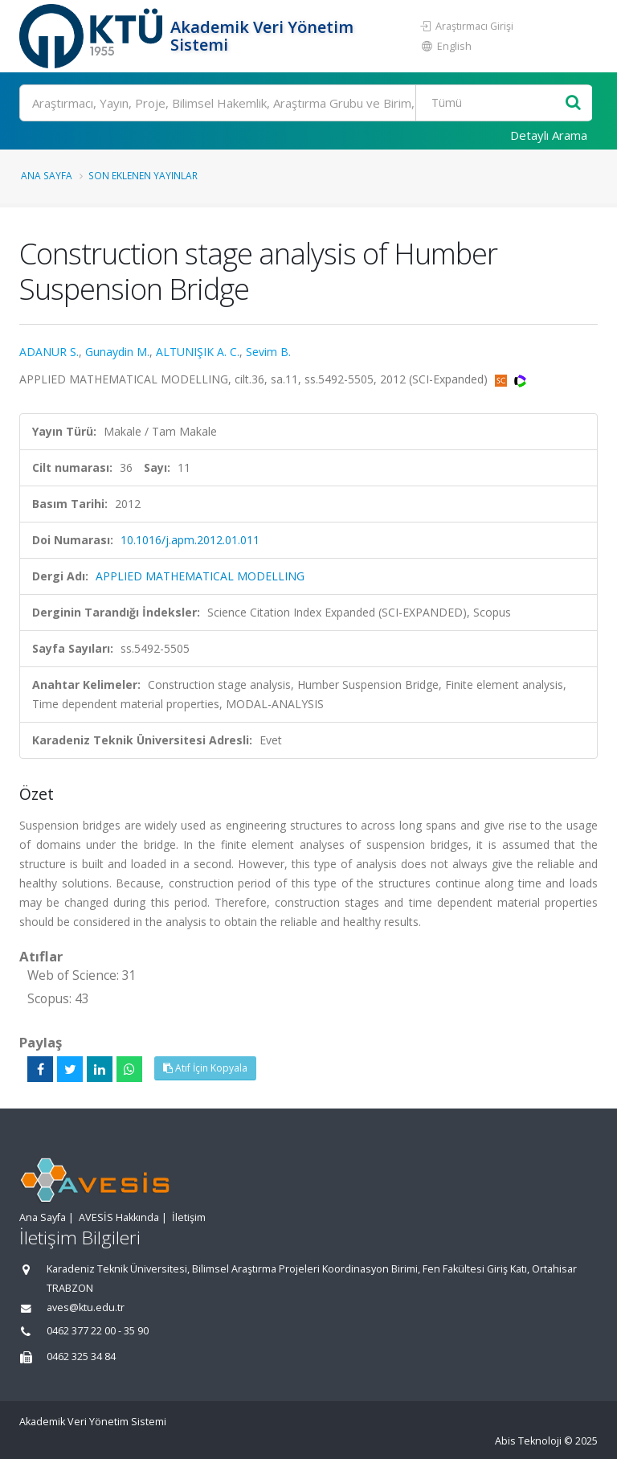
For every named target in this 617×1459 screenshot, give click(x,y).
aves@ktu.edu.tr (86, 1307)
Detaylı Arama (548, 135)
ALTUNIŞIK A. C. (197, 351)
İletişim (189, 1217)
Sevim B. (268, 351)
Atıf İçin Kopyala (205, 1068)
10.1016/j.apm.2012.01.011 (190, 539)
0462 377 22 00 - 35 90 (98, 1331)
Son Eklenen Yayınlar (143, 175)
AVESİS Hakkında (119, 1217)
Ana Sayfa (46, 175)
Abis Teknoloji (528, 1441)
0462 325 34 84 (81, 1356)
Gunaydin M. (117, 351)
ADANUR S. (49, 351)
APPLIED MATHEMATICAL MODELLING (200, 576)
